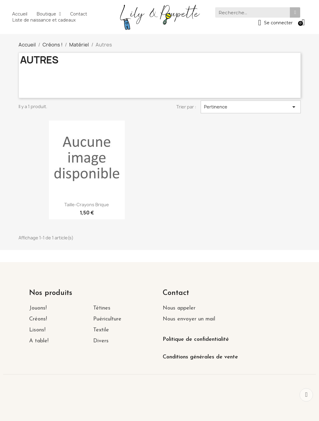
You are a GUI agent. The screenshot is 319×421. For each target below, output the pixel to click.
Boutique (48, 14)
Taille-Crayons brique (86, 204)
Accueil (19, 14)
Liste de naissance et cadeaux (44, 20)
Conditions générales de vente (200, 357)
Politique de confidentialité (196, 339)
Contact (78, 14)
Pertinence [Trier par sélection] (250, 107)
